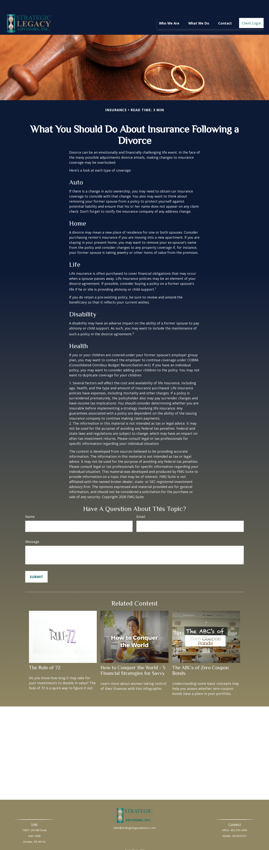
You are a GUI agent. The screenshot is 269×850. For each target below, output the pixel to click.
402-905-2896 (239, 819)
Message (32, 530)
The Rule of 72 (44, 656)
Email (140, 505)
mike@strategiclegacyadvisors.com (134, 816)
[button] (169, 12)
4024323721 (239, 824)
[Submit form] (36, 565)
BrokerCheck (173, 846)
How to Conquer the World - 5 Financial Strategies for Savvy (133, 659)
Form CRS (138, 839)
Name (30, 505)
